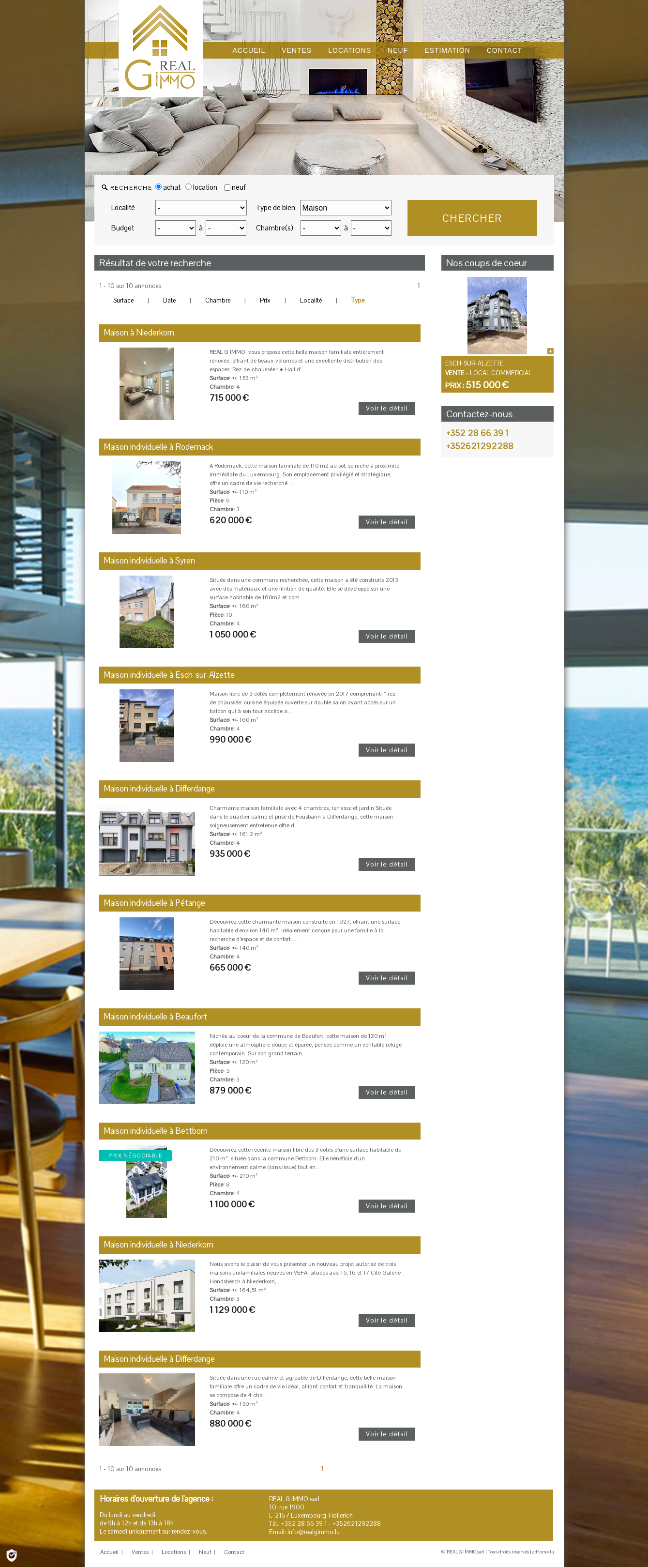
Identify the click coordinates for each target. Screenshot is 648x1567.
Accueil (109, 1552)
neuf (239, 187)
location (201, 187)
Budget (122, 227)
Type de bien (275, 207)
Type (357, 300)
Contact (234, 1552)
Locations (174, 1552)
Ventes (140, 1552)
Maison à (139, 332)
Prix (265, 300)
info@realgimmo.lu (313, 1532)
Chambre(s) (274, 227)
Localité (123, 207)
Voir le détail (387, 408)
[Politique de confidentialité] (11, 1555)
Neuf (205, 1552)
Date (169, 300)
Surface (123, 300)
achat (168, 187)
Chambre (217, 300)
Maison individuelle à (158, 446)
